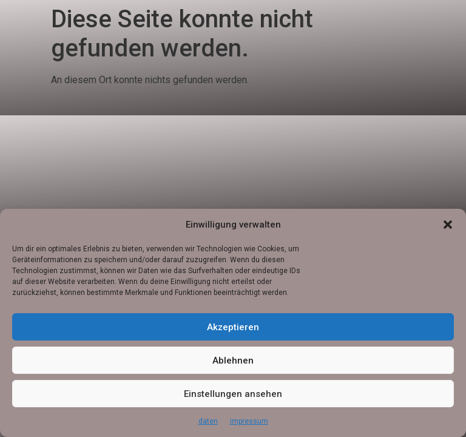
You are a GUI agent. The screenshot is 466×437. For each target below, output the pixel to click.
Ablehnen (233, 360)
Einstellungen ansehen (233, 393)
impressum (249, 421)
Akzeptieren (233, 327)
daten (208, 421)
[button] (448, 224)
